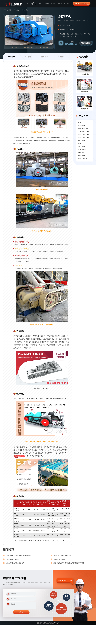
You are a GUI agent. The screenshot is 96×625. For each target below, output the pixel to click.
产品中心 (33, 4)
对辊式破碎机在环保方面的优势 (15, 563)
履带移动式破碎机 (83, 128)
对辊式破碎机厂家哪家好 (13, 559)
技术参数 (28, 57)
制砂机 (80, 122)
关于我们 (53, 3)
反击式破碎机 (82, 155)
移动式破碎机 (82, 125)
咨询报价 (61, 43)
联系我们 (66, 3)
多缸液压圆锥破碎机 (83, 137)
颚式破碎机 (84, 91)
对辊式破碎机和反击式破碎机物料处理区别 (18, 555)
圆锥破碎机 (81, 152)
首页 (26, 3)
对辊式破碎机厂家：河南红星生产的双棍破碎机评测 (68, 563)
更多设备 (17, 10)
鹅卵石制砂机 (82, 146)
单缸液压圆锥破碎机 (83, 134)
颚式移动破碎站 (82, 149)
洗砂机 (80, 143)
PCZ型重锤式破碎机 (83, 131)
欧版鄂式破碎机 (82, 158)
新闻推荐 (44, 57)
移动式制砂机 (82, 140)
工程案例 (46, 3)
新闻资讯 (40, 3)
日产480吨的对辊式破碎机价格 (62, 555)
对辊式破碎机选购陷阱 (60, 559)
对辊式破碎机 (84, 74)
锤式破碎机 (84, 109)
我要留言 (61, 57)
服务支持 (60, 3)
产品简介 (11, 57)
